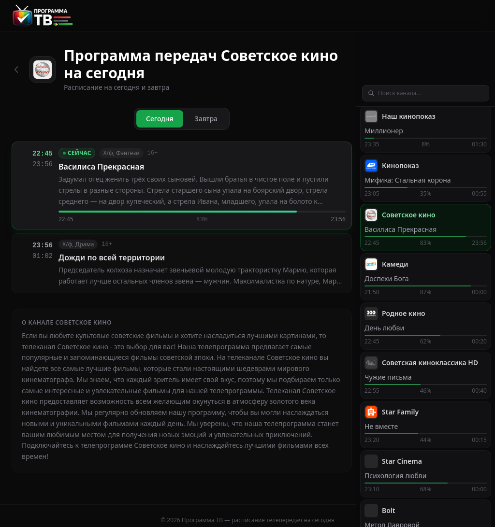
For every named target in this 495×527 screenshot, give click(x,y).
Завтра (206, 118)
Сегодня (160, 118)
